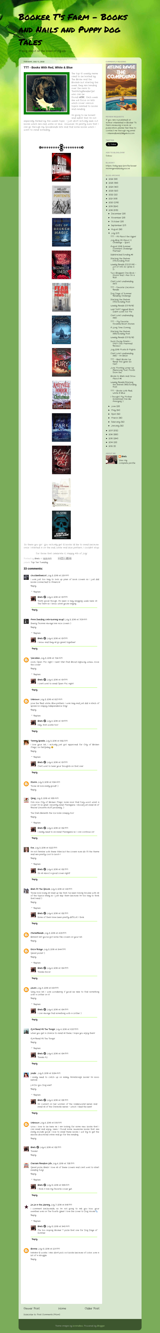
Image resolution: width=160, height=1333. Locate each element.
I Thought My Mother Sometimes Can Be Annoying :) (121, 399)
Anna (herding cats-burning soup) (47, 619)
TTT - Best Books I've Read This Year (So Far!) (121, 361)
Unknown (35, 699)
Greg (33, 798)
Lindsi (34, 1073)
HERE (81, 97)
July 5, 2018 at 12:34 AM (49, 1073)
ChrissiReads (37, 933)
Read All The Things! (45, 1038)
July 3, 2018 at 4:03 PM (55, 933)
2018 (111, 210)
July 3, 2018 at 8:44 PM (55, 949)
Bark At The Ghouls (40, 889)
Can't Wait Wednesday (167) (122, 282)
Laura (33, 988)
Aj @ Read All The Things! (43, 1029)
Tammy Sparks (38, 741)
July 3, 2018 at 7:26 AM (51, 658)
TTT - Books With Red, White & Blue (121, 391)
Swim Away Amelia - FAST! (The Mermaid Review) (121, 343)
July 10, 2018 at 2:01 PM (49, 1249)
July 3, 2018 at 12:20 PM (46, 848)
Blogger (101, 1326)
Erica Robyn (37, 949)
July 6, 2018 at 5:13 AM (51, 1122)
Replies (36, 592)
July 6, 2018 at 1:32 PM (57, 828)
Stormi (34, 782)
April (114, 414)
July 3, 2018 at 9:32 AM (57, 741)
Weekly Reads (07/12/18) (122, 337)
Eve (32, 848)
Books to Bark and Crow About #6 (123, 377)
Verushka (35, 658)
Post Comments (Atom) (48, 1314)
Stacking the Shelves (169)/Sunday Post (120, 332)
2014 (111, 442)
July (113, 233)
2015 (111, 438)
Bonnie (34, 1249)
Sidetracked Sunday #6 (122, 254)
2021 (111, 198)
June (113, 406)
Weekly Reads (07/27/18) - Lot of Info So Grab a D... (123, 267)
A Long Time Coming (121, 327)
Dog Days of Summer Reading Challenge (121, 294)
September (117, 225)
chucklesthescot (38, 575)
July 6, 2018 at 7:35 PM (63, 1163)
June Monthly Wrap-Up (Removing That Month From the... (123, 370)
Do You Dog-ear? (43, 1085)
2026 (111, 179)
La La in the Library (40, 1205)
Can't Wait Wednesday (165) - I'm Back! (122, 354)
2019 (111, 206)
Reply (33, 586)
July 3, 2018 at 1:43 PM (61, 889)
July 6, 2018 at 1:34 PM (57, 968)
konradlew (78, 1326)
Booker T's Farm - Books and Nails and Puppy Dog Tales (73, 29)
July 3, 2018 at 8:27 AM (51, 699)
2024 (111, 187)
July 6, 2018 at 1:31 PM (57, 597)
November (116, 217)
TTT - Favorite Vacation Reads (122, 288)
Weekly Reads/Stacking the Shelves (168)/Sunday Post (123, 384)
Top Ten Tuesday (39, 562)
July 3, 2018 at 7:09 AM (76, 619)
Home (62, 1309)
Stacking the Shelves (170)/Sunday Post (120, 300)
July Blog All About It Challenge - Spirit (121, 241)
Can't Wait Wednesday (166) (122, 316)
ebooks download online (43, 1134)
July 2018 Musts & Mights (123, 349)
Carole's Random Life (41, 1163)
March (115, 418)
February (116, 422)
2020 (111, 202)
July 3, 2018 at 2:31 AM (58, 575)
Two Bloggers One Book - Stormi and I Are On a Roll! (123, 275)
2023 (111, 191)
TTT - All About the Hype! (123, 236)
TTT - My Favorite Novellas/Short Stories (122, 322)
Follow (109, 155)
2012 (111, 446)
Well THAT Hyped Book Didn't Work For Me (122, 310)
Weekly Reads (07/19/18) (122, 305)
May (113, 410)
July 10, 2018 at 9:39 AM (58, 1185)
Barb (40, 597)
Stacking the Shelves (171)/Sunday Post (120, 259)
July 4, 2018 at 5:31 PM (48, 988)
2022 (111, 194)
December (116, 213)
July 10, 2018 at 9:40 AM (58, 1226)
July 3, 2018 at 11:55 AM (47, 798)
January (115, 425)
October (115, 221)
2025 (111, 183)
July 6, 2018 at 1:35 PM (57, 1100)
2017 (111, 430)
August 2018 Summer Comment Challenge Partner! (121, 248)
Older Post (92, 1309)
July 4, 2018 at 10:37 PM (67, 1029)
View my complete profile (127, 461)
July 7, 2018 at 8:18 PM (61, 1205)
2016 (111, 434)
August (115, 229)
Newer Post (32, 1309)
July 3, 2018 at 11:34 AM (49, 782)
